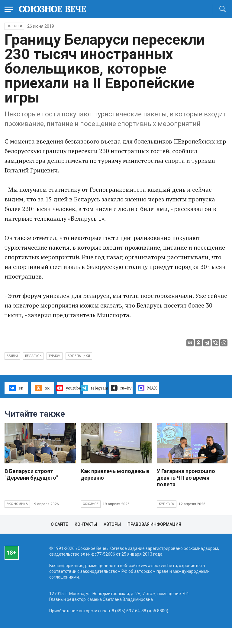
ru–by (121, 388)
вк (16, 388)
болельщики (79, 356)
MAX (147, 388)
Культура (166, 504)
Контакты (86, 524)
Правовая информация (154, 524)
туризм (54, 356)
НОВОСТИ (14, 26)
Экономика (17, 504)
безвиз (12, 356)
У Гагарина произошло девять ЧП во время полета (186, 478)
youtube (68, 388)
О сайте (59, 524)
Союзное (90, 504)
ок (42, 388)
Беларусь (33, 356)
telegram (94, 388)
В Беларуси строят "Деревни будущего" (31, 474)
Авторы (112, 524)
